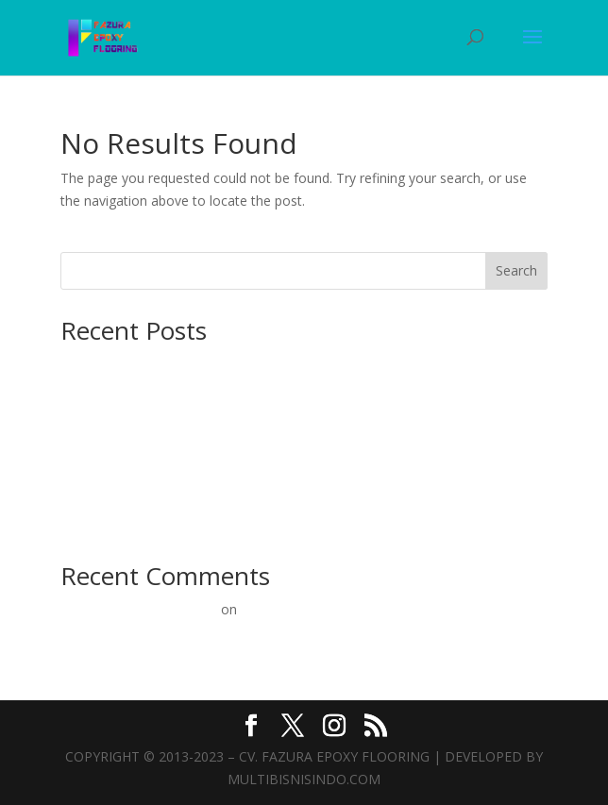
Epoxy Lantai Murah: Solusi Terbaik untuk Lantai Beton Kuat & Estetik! (274, 523)
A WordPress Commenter (138, 609)
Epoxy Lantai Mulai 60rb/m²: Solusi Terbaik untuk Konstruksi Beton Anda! (282, 495)
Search (516, 270)
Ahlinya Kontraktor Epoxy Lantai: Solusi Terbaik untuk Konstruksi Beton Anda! (296, 414)
